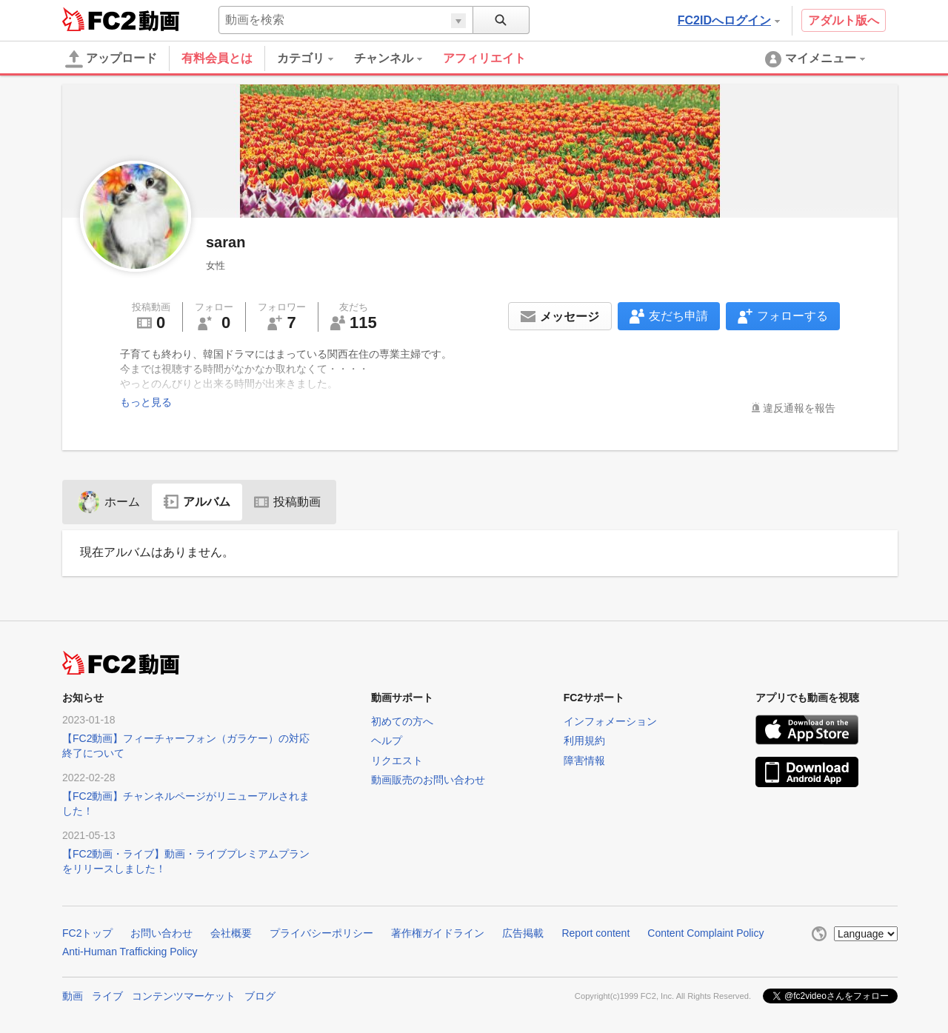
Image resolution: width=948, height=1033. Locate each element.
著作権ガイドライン (437, 933)
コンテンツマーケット (184, 996)
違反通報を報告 (799, 408)
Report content (595, 933)
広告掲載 (523, 933)
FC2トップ (87, 933)
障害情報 (584, 760)
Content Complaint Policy (705, 933)
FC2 (99, 19)
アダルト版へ (843, 20)
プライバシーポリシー (321, 933)
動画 (72, 996)
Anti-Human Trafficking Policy (130, 951)
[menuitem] (315, 58)
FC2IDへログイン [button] (729, 20)
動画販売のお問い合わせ (428, 780)
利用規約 (584, 740)
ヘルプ (386, 740)
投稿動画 (287, 501)
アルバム (197, 501)
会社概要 (231, 933)
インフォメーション (610, 721)
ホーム (109, 501)
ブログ (260, 996)
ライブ (107, 996)
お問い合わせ (161, 933)
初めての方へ (402, 721)
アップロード (111, 59)
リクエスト (397, 760)
